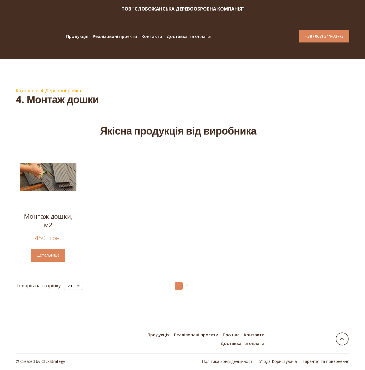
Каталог (25, 91)
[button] (324, 36)
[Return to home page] (36, 36)
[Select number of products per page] (73, 286)
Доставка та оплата (189, 36)
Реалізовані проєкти (115, 36)
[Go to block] (342, 339)
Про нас (231, 335)
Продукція (77, 36)
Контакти (151, 36)
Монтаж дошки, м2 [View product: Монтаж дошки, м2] (48, 220)
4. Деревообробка (60, 91)
